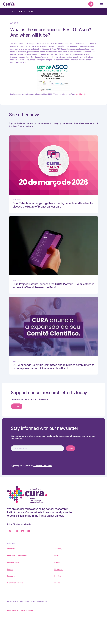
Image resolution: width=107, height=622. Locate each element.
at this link (80, 94)
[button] (101, 4)
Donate (16, 406)
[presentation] (28, 457)
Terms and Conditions (42, 466)
